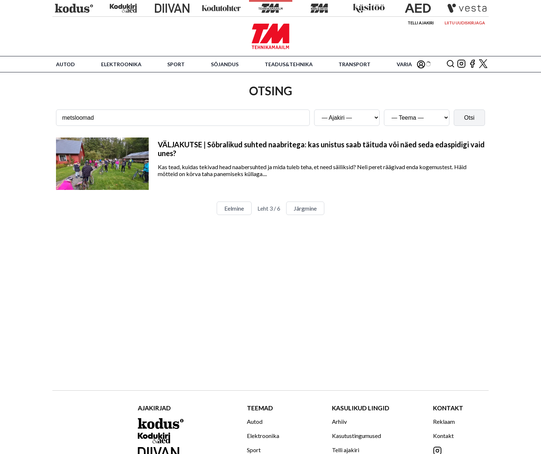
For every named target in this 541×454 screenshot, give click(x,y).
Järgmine (305, 208)
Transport (354, 64)
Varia (404, 64)
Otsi (469, 118)
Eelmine (234, 208)
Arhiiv (339, 421)
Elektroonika (121, 64)
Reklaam (444, 421)
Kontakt (443, 435)
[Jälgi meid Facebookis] (472, 64)
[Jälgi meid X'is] (483, 64)
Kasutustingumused (356, 435)
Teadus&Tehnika (289, 64)
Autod (65, 64)
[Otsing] (450, 64)
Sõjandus (225, 64)
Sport (176, 64)
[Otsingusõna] (183, 117)
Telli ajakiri (421, 22)
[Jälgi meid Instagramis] (461, 64)
